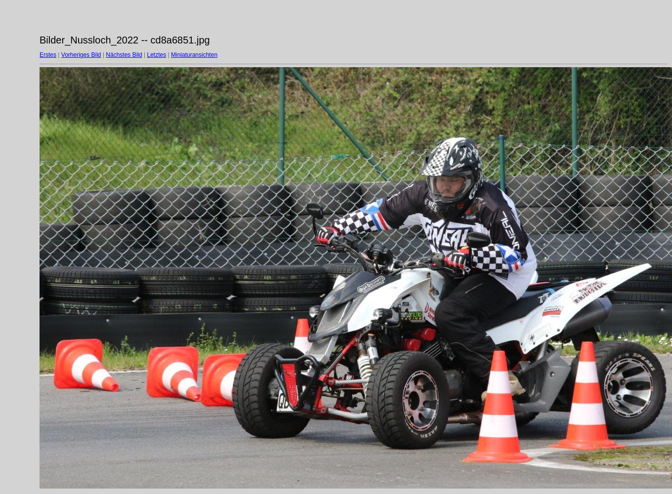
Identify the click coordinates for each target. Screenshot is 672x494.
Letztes (157, 54)
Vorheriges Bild (81, 54)
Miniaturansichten (194, 54)
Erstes (48, 54)
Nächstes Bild (124, 54)
